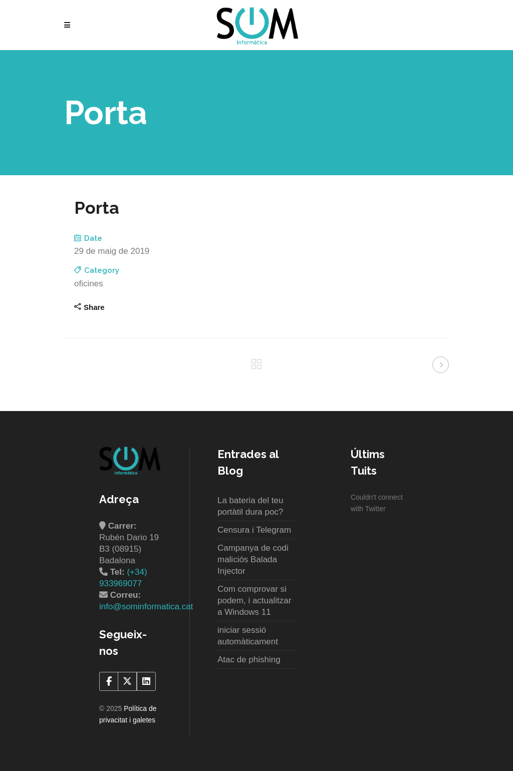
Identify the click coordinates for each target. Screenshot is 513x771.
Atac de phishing (249, 659)
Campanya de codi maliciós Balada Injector (253, 559)
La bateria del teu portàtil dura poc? (250, 506)
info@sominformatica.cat (146, 606)
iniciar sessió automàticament (247, 635)
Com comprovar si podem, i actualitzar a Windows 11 (254, 600)
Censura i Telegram (254, 530)
